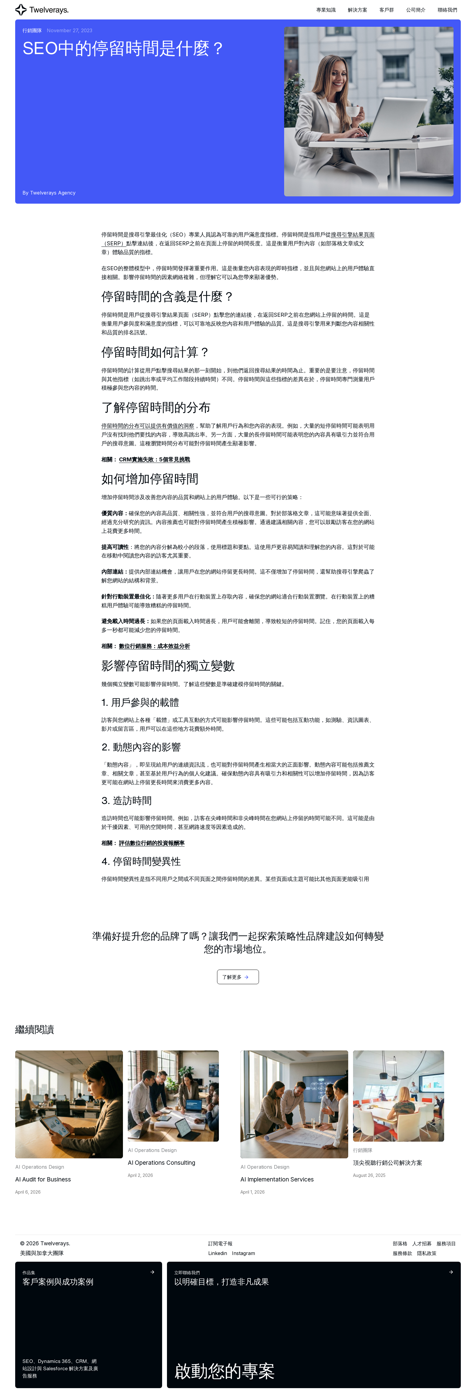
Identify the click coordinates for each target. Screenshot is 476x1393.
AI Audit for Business (43, 1179)
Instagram (243, 1253)
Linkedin (217, 1253)
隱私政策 (427, 1253)
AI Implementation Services (277, 1179)
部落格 (400, 1243)
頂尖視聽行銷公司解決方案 (387, 1162)
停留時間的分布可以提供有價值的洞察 (147, 425)
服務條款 (402, 1253)
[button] (326, 9)
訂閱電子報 (220, 1243)
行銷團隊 (32, 30)
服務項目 (446, 1243)
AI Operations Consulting (161, 1162)
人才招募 (422, 1243)
